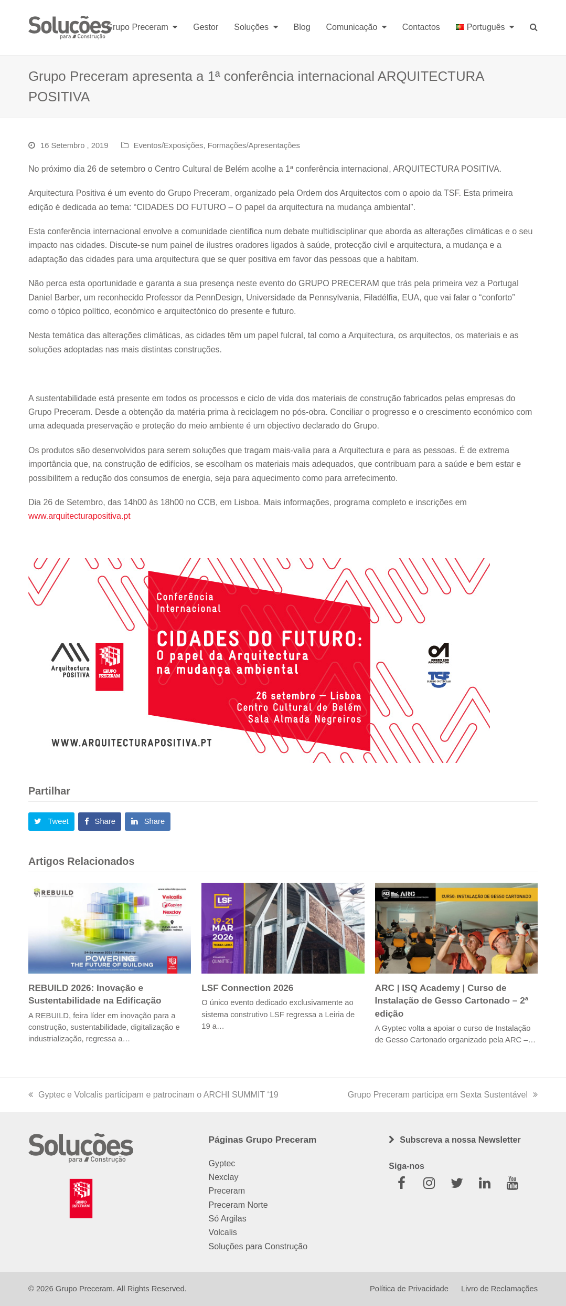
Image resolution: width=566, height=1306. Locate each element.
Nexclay (224, 1177)
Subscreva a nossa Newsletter (460, 1139)
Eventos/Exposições (169, 145)
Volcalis (223, 1232)
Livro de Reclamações (499, 1288)
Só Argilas (228, 1218)
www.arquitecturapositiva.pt (79, 515)
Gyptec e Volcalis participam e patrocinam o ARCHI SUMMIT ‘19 (153, 1094)
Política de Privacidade (409, 1288)
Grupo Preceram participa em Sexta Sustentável (443, 1094)
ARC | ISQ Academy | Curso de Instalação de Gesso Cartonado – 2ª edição (452, 1000)
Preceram (227, 1190)
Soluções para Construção (258, 1246)
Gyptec (222, 1163)
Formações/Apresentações (254, 145)
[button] (51, 821)
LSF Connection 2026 (247, 988)
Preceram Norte (238, 1204)
